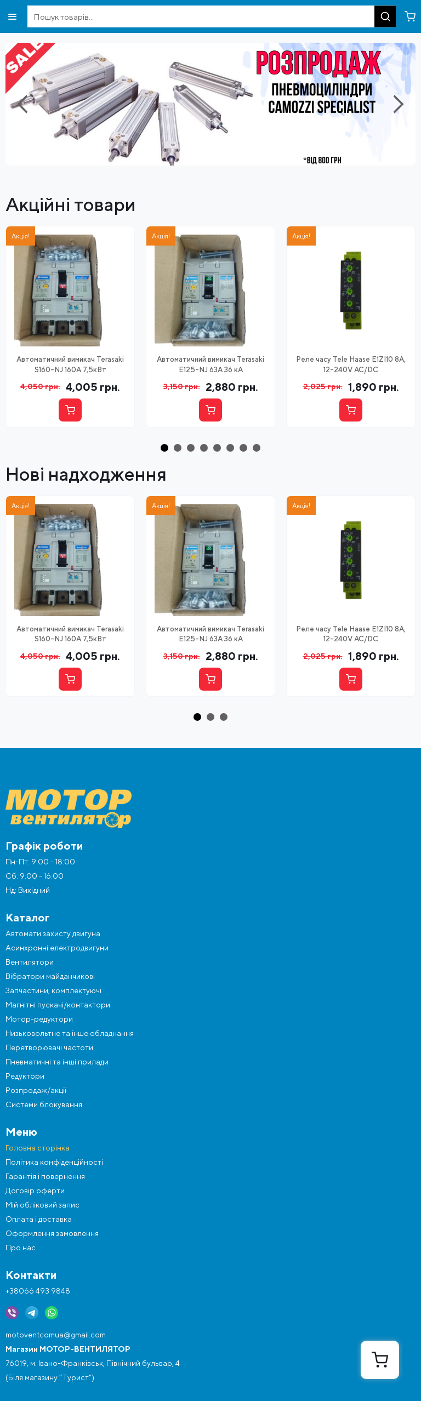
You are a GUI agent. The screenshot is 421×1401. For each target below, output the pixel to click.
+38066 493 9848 (37, 1290)
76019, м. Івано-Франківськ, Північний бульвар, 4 (92, 1363)
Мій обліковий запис (42, 1204)
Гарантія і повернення (45, 1176)
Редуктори (24, 1076)
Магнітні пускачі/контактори (57, 1004)
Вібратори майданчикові (50, 976)
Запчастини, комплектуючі (53, 990)
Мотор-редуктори (39, 1019)
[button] (164, 448)
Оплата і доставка (38, 1219)
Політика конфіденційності (54, 1162)
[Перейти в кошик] (410, 16)
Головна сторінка (37, 1147)
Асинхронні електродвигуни (57, 947)
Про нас (20, 1247)
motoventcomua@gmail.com (55, 1334)
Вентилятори (29, 962)
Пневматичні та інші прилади (57, 1061)
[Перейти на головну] (210, 808)
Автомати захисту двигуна (52, 933)
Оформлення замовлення (52, 1233)
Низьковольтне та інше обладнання (69, 1033)
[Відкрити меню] (12, 17)
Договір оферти (35, 1190)
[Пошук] (385, 16)
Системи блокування (43, 1104)
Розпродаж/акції (35, 1090)
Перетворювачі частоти (49, 1047)
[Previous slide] (24, 104)
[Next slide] (396, 104)
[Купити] (70, 410)
